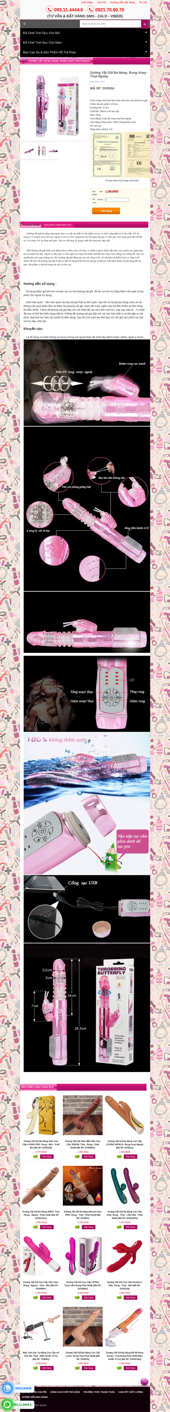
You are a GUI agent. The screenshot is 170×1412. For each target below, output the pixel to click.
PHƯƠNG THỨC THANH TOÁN (99, 1392)
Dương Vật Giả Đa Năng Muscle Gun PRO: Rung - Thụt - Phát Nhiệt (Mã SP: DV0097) (83, 1215)
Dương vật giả (34, 233)
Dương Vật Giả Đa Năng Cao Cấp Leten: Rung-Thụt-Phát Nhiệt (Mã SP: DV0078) (83, 1355)
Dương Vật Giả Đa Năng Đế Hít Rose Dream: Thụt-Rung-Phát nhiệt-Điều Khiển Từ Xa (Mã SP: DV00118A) (124, 1355)
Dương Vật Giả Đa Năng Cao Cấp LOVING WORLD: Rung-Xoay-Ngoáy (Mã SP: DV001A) (124, 1144)
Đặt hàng (106, 210)
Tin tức (143, 2)
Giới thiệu (87, 2)
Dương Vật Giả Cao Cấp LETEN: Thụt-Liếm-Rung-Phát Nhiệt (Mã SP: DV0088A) (82, 1285)
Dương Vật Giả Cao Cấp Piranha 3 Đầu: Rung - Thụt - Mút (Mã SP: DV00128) (124, 1285)
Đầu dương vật (34, 250)
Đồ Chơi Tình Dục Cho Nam (85, 42)
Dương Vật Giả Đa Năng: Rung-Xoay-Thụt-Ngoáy (60, 61)
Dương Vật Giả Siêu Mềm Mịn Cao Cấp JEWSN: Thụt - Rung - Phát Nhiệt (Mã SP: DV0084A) (82, 1144)
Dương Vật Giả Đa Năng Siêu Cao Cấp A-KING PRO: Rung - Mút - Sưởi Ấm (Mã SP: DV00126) (40, 1144)
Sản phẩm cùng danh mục (57, 224)
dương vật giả (85, 291)
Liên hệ (101, 2)
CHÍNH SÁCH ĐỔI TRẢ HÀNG (65, 1392)
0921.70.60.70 (105, 9)
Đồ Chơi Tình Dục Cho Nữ (85, 33)
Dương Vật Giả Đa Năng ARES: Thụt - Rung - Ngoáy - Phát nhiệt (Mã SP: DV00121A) (40, 1215)
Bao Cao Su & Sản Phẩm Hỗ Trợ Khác (85, 52)
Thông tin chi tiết (30, 224)
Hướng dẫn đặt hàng (122, 2)
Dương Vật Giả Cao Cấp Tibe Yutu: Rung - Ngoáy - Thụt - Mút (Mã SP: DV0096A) (41, 1285)
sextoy (97, 233)
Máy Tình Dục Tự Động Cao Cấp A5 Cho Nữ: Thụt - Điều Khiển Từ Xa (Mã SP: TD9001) (41, 1355)
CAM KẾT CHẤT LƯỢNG (130, 1392)
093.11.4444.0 (64, 9)
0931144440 (23, 1388)
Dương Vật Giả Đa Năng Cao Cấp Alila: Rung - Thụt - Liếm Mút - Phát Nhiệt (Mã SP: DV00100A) (125, 1215)
